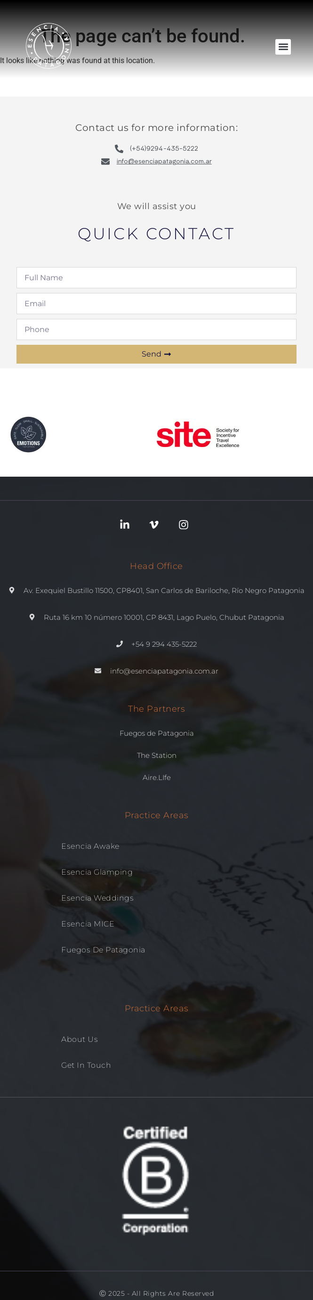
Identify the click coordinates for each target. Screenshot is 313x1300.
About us (79, 1039)
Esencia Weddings (97, 898)
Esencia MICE (87, 923)
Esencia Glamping (97, 872)
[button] (283, 47)
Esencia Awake (90, 846)
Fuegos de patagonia (103, 949)
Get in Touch (86, 1065)
